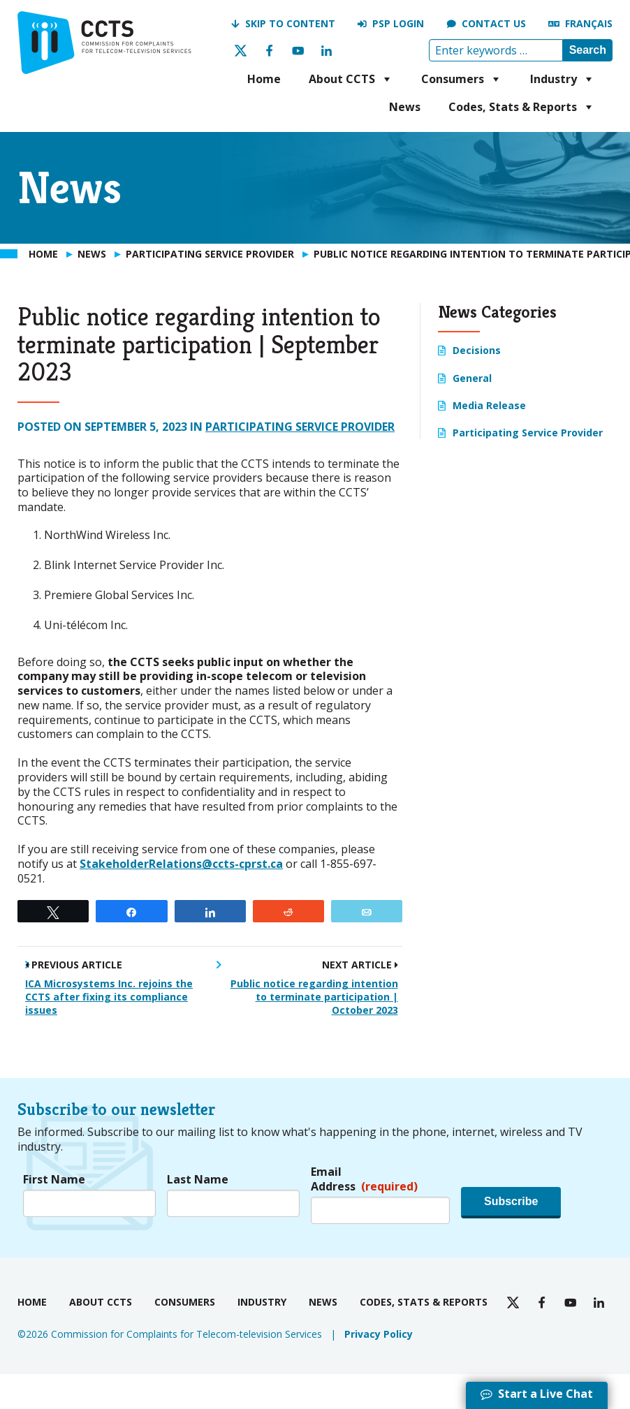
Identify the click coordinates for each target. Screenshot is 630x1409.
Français (589, 23)
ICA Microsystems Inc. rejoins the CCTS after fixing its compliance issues (109, 997)
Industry (562, 79)
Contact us (494, 23)
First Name (54, 1179)
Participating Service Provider (300, 426)
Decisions (477, 350)
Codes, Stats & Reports (521, 107)
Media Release (489, 405)
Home (264, 79)
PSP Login (398, 23)
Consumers (461, 79)
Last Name (197, 1179)
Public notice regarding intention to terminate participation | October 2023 (314, 997)
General (472, 378)
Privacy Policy (378, 1334)
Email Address (364, 1179)
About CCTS (351, 79)
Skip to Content (290, 23)
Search (587, 50)
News (404, 107)
